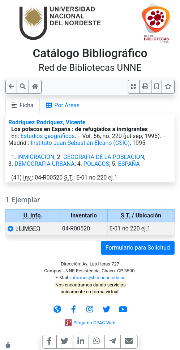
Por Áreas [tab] (63, 105)
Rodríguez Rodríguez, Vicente (46, 122)
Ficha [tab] (23, 105)
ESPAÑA (129, 163)
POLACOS (96, 163)
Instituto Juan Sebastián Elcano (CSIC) (80, 142)
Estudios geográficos (48, 136)
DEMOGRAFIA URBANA (44, 163)
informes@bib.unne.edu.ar (97, 277)
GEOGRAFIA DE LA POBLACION (103, 157)
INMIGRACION (35, 157)
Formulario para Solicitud (138, 247)
